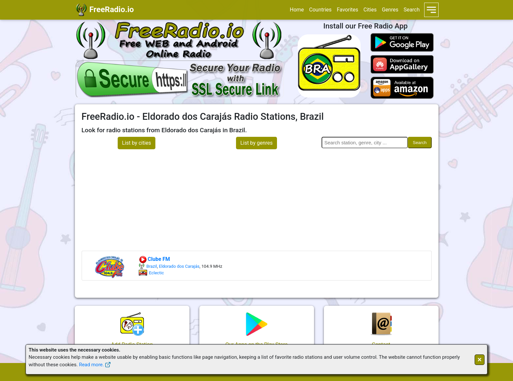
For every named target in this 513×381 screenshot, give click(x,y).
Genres (390, 10)
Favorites (347, 10)
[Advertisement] (257, 201)
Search (412, 10)
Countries (320, 10)
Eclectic (156, 272)
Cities (370, 10)
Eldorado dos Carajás (179, 266)
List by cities (136, 143)
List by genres (256, 143)
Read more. (91, 365)
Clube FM (154, 259)
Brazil (152, 266)
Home (297, 10)
